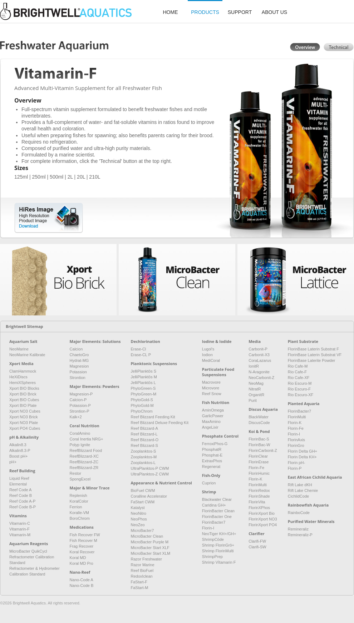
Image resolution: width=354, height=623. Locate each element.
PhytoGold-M (142, 405)
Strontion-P (79, 411)
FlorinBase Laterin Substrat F (313, 349)
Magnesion (79, 366)
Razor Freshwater (146, 559)
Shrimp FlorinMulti (218, 551)
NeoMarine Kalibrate (27, 355)
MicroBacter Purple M (150, 542)
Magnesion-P (81, 394)
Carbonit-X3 (259, 355)
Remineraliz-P (300, 535)
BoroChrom (80, 518)
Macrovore (211, 382)
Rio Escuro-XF (301, 395)
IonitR (254, 366)
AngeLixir (210, 427)
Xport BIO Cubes (24, 400)
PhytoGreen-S (143, 388)
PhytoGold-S (142, 400)
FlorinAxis (296, 440)
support (240, 12)
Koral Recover (82, 552)
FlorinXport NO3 (263, 519)
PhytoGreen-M (144, 394)
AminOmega (213, 410)
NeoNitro (138, 513)
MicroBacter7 (142, 530)
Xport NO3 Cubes (24, 411)
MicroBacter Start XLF (150, 547)
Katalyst (138, 507)
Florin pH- (296, 462)
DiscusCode (259, 422)
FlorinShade (259, 496)
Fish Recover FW (85, 535)
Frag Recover (82, 546)
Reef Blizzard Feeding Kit (153, 417)
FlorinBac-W (259, 445)
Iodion (207, 355)
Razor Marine (142, 565)
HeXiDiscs (18, 377)
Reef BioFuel (142, 570)
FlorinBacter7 (213, 522)
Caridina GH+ (214, 505)
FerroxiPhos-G (215, 444)
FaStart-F (139, 582)
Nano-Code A (81, 580)
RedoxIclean (142, 576)
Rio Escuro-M (300, 383)
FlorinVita (257, 502)
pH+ (13, 462)
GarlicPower (212, 416)
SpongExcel (80, 479)
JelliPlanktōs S (144, 371)
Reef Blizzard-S (144, 445)
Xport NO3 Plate (23, 422)
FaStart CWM (143, 502)
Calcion (76, 349)
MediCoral (211, 360)
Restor (75, 473)
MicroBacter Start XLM (151, 553)
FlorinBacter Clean (218, 511)
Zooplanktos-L (143, 462)
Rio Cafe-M (298, 366)
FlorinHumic (259, 473)
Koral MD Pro (81, 563)
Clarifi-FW (257, 541)
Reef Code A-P (22, 501)
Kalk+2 (76, 417)
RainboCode (299, 512)
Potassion (78, 372)
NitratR (255, 389)
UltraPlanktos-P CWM (150, 468)
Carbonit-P (258, 349)
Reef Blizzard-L (144, 434)
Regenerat (211, 466)
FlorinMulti (258, 485)
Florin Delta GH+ (302, 451)
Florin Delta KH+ (302, 457)
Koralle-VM (79, 512)
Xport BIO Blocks (24, 388)
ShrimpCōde (213, 539)
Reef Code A (20, 490)
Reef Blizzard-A (144, 428)
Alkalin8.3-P (19, 450)
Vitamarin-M (19, 535)
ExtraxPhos (212, 461)
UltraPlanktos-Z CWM (150, 474)
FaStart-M (139, 587)
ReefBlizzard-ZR (84, 467)
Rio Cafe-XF (299, 377)
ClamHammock (22, 371)
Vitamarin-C (19, 523)
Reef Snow (211, 394)
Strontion (77, 377)
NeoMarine (19, 349)
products (205, 12)
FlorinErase (259, 462)
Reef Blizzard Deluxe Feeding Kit (159, 422)
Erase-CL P (141, 355)
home (170, 12)
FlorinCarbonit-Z (263, 450)
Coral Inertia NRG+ (86, 439)
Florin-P (295, 468)
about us (274, 12)
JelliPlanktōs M (144, 377)
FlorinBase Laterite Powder (311, 360)
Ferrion (76, 507)
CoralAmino (80, 433)
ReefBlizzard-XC (84, 456)
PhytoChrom (142, 411)
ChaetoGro (79, 355)
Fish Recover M (83, 540)
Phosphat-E (212, 455)
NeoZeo (138, 525)
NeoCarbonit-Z (261, 377)
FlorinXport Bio (262, 513)
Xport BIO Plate (22, 405)
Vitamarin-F (19, 529)
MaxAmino (211, 421)
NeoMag (256, 383)
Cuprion (209, 483)
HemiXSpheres (22, 382)
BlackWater (259, 417)
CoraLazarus (260, 360)
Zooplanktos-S (143, 451)
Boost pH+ (18, 456)
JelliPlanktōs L (143, 382)
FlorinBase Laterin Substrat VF (314, 355)
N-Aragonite (259, 372)
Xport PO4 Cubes (24, 428)
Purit (253, 400)
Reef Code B (20, 495)
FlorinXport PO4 (263, 525)
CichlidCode (298, 496)
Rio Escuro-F (299, 389)
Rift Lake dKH (300, 485)
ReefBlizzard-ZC (84, 462)
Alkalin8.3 (17, 445)
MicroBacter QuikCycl (28, 551)
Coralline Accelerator (149, 496)
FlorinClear (258, 456)
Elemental (18, 484)
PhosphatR (211, 449)
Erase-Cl (138, 349)
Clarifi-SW (257, 547)
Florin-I (208, 528)
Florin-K (255, 479)
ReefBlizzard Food (86, 450)
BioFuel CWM (143, 490)
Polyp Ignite (80, 445)
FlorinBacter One (217, 516)
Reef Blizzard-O (145, 440)
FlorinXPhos (259, 507)
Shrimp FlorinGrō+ (218, 545)
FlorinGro (296, 445)
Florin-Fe (256, 467)
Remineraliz (298, 529)
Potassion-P (80, 405)
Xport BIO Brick (22, 394)
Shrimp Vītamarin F (219, 562)
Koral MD (78, 557)
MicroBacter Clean (147, 536)
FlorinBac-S (259, 439)
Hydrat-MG (79, 360)
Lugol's (208, 349)
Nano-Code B (82, 585)
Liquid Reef (19, 478)
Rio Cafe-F (297, 372)
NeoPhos (139, 519)
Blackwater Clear (217, 499)
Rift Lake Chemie (303, 490)
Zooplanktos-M (144, 457)
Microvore (210, 388)
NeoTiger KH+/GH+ (219, 534)
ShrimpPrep (212, 556)
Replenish (78, 495)
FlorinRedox (259, 490)
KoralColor (79, 501)
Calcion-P (78, 400)
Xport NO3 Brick (23, 417)
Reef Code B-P (22, 507)
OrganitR (256, 395)
